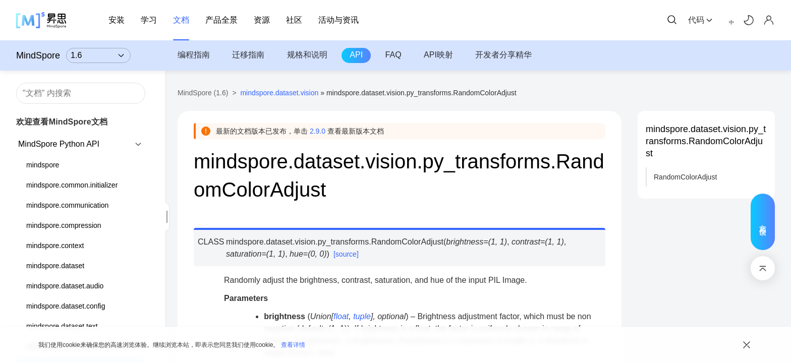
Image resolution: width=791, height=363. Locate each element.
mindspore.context (55, 245)
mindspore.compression (63, 225)
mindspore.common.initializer (72, 185)
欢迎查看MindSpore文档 (61, 121)
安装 (116, 20)
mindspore (42, 165)
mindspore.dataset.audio (64, 286)
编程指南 (194, 54)
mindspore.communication (67, 205)
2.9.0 (317, 131)
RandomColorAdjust (685, 177)
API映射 (438, 54)
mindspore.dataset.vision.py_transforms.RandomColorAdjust (706, 141)
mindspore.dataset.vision (279, 93)
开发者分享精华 (503, 54)
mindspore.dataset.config (65, 306)
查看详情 (293, 344)
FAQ (393, 54)
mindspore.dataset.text (62, 326)
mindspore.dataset (55, 266)
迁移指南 (248, 54)
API (356, 54)
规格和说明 (307, 54)
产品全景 (221, 20)
